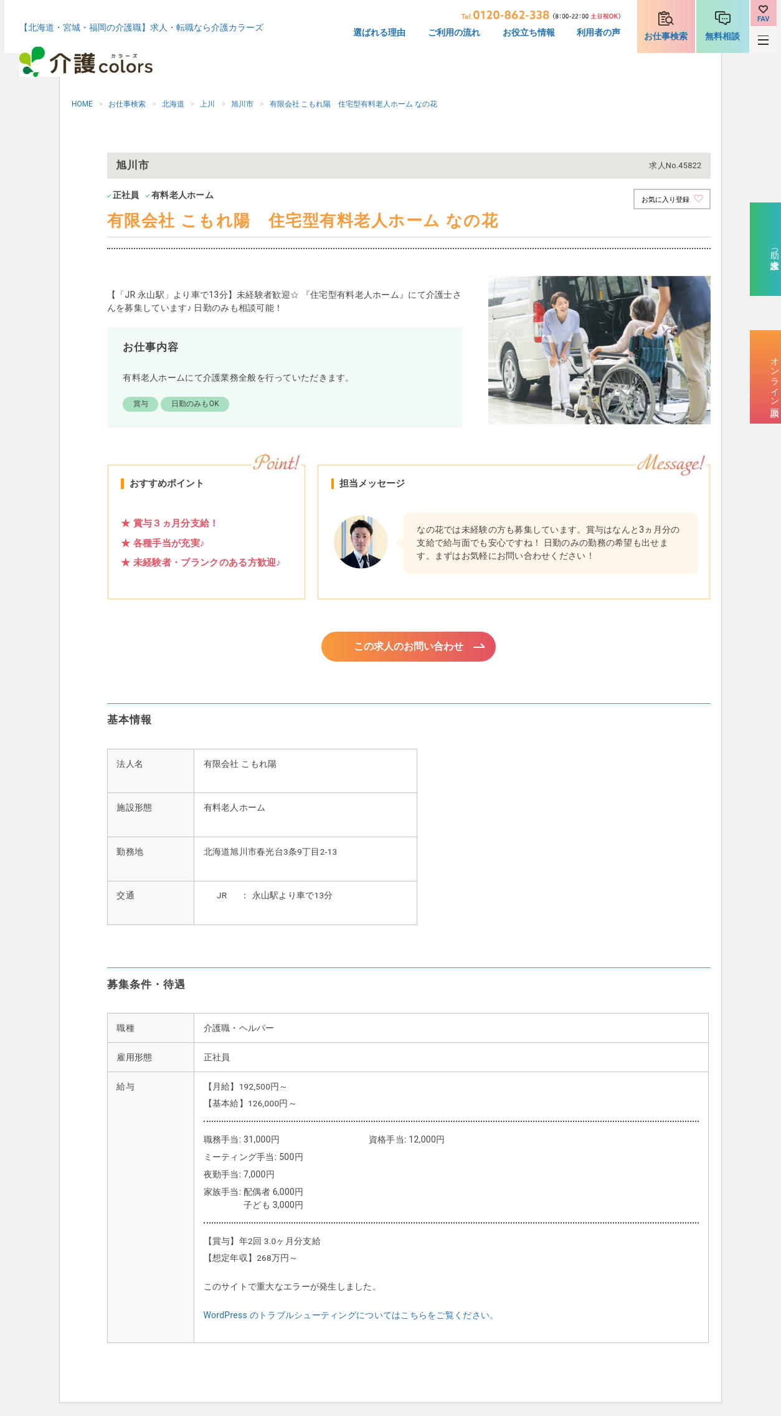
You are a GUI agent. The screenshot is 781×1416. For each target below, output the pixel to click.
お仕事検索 (666, 36)
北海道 (173, 104)
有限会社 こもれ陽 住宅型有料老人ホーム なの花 (354, 104)
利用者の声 (598, 32)
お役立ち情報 (529, 32)
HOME (82, 104)
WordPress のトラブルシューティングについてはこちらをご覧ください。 (351, 1317)
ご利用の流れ (454, 32)
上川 (207, 104)
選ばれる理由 (379, 32)
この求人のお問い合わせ (408, 647)
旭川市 (242, 104)
